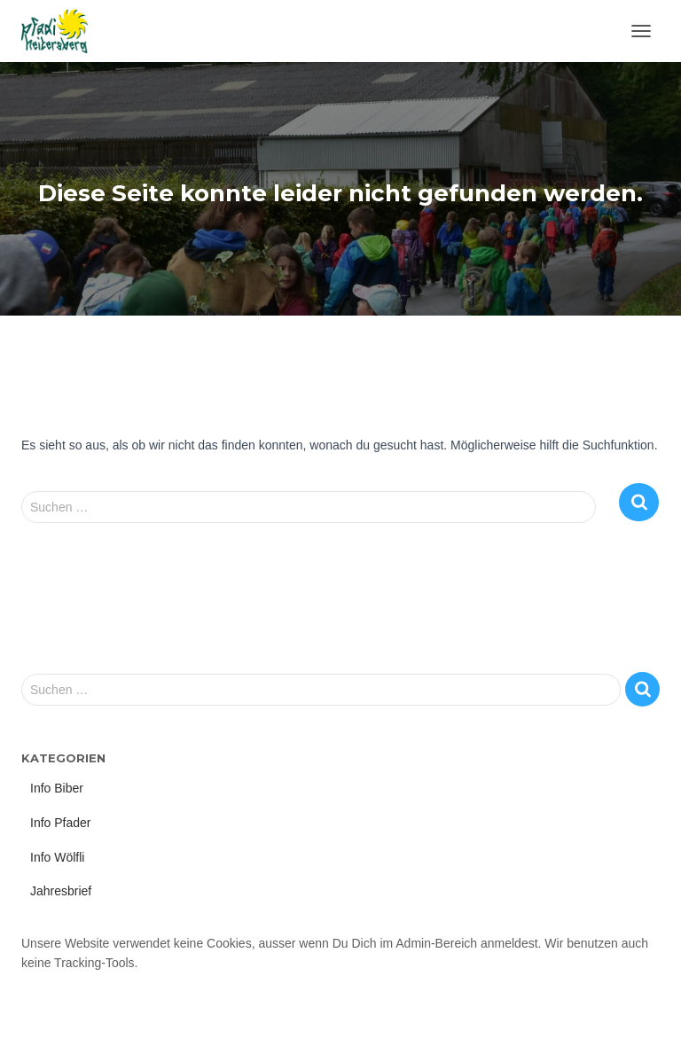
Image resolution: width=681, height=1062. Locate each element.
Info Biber (56, 788)
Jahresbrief (60, 891)
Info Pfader (60, 823)
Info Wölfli (57, 857)
